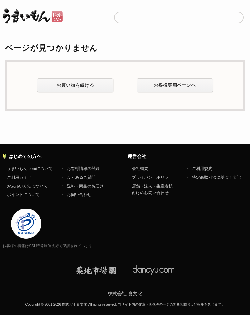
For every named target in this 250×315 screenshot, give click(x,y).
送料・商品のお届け (85, 186)
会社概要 (140, 168)
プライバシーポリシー (152, 177)
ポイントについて (23, 194)
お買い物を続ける (75, 85)
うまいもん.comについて (29, 168)
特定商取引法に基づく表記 (216, 177)
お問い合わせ (79, 194)
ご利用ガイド (19, 177)
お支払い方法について (27, 186)
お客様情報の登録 (83, 168)
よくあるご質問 (81, 177)
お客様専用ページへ (175, 85)
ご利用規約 (202, 168)
